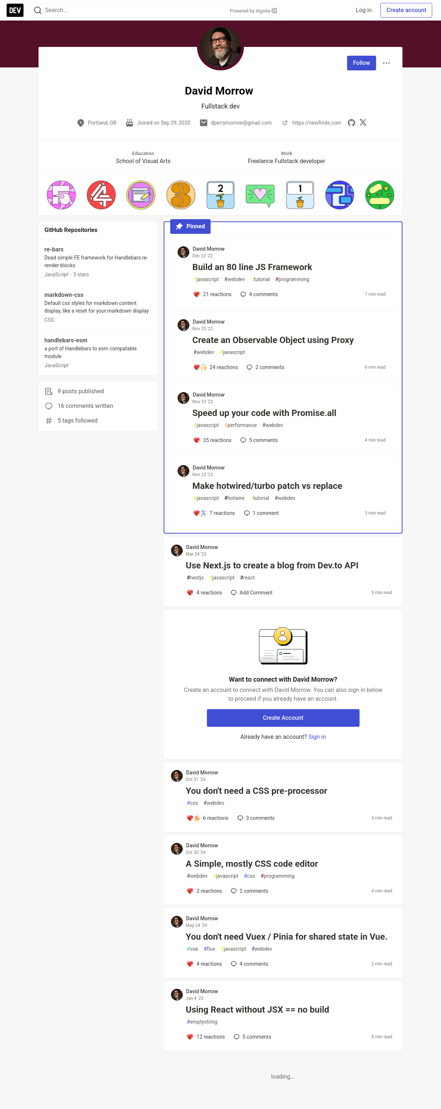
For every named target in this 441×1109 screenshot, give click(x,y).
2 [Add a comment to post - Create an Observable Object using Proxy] (264, 367)
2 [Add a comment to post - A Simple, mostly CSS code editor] (248, 891)
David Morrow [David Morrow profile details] (209, 249)
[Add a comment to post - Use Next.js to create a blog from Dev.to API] (204, 592)
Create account (406, 10)
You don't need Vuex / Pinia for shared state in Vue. (286, 937)
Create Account (283, 717)
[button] (61, 195)
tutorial (260, 279)
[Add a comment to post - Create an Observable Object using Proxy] (215, 367)
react (247, 578)
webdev (234, 279)
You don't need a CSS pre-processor (256, 791)
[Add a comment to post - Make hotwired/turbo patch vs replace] (214, 513)
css (192, 803)
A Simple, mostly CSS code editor (252, 864)
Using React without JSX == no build (257, 1010)
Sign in (317, 736)
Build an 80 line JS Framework (252, 267)
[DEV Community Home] (15, 10)
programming (292, 279)
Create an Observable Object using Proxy (273, 340)
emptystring (202, 1022)
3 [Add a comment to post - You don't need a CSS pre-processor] (255, 818)
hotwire (234, 498)
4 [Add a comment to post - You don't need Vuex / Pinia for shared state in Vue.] (248, 963)
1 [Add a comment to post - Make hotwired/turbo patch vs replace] (261, 513)
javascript (206, 279)
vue (192, 949)
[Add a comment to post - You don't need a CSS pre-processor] (207, 818)
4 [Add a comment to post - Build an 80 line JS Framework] (258, 294)
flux (209, 949)
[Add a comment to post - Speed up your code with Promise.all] (212, 440)
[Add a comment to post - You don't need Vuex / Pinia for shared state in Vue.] (204, 963)
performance (240, 425)
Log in (364, 10)
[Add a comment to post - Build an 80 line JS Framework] (212, 294)
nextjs (195, 578)
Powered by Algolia (253, 11)
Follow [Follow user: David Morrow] (361, 62)
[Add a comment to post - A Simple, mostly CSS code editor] (204, 891)
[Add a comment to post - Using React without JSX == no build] (205, 1036)
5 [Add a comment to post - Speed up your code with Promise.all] (258, 440)
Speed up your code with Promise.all (264, 413)
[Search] (37, 10)
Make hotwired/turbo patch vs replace (267, 486)
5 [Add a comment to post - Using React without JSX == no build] (251, 1036)
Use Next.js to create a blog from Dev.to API (272, 565)
